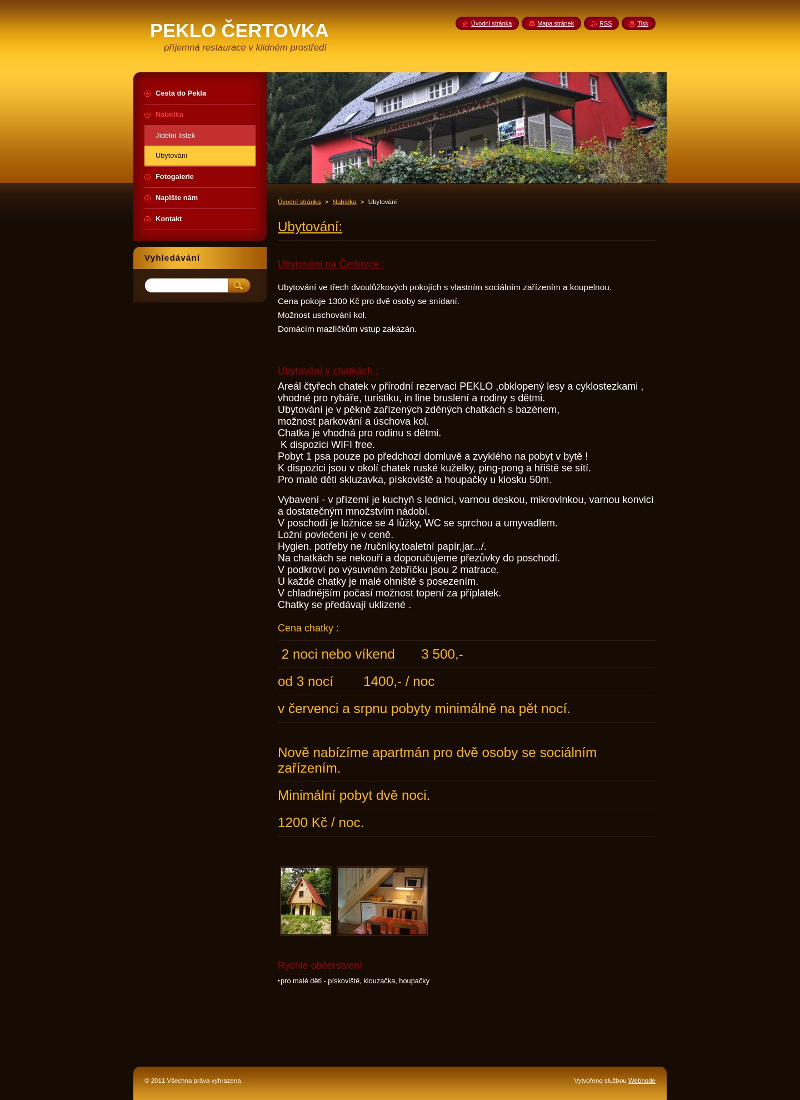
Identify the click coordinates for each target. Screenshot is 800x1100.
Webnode (642, 1080)
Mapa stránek (555, 23)
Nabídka (345, 201)
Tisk (642, 23)
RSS (605, 23)
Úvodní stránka (299, 201)
